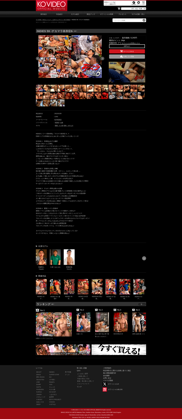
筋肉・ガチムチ (68, 125)
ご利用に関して (82, 376)
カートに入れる (127, 50)
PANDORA (40, 389)
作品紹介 (59, 14)
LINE (38, 382)
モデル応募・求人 (138, 14)
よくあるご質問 (82, 374)
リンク (79, 387)
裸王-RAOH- (40, 377)
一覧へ (142, 304)
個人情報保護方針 (109, 373)
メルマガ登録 (108, 380)
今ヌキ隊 (52, 389)
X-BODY (39, 399)
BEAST (38, 372)
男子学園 (68, 372)
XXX (50, 384)
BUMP (38, 384)
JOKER (39, 394)
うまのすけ (53, 394)
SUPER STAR (54, 374)
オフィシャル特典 (106, 14)
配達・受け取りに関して (85, 381)
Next (102, 58)
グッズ (67, 374)
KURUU (39, 392)
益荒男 (51, 397)
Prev (38, 58)
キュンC (52, 387)
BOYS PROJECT (55, 399)
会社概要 (106, 376)
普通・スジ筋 (59, 125)
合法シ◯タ (40, 402)
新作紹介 (44, 14)
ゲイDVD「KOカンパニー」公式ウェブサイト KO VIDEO (53, 19)
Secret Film (40, 379)
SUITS (38, 387)
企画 (61, 122)
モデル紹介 (75, 14)
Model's (52, 382)
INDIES (59, 119)
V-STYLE (52, 404)
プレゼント (122, 14)
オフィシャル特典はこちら (131, 43)
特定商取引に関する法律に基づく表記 (117, 371)
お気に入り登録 (128, 56)
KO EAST (52, 392)
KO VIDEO (81, 410)
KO (55, 119)
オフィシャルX (113, 384)
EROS (38, 374)
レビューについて (83, 384)
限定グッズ (91, 14)
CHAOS (52, 402)
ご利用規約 (107, 368)
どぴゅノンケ (40, 397)
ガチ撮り (52, 379)
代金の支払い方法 (83, 379)
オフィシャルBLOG (115, 389)
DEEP (38, 404)
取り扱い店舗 (82, 368)
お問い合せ (107, 378)
